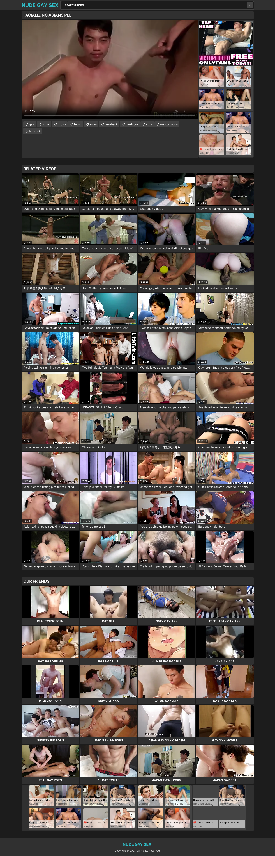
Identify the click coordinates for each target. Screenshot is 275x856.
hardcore (132, 124)
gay (31, 124)
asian (93, 124)
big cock (35, 131)
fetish (77, 124)
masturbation (169, 124)
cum (149, 124)
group (62, 124)
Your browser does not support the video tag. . (110, 69)
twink (46, 124)
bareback (111, 124)
